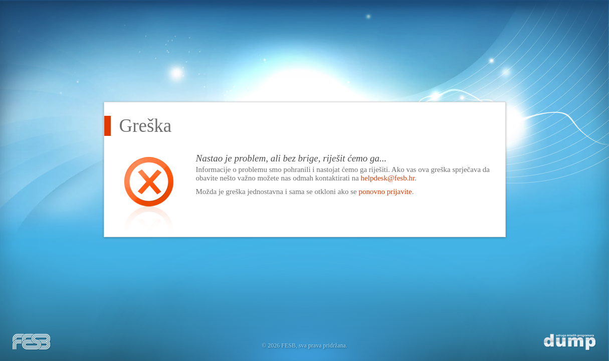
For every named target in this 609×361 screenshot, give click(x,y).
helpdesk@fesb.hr (388, 178)
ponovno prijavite (385, 192)
